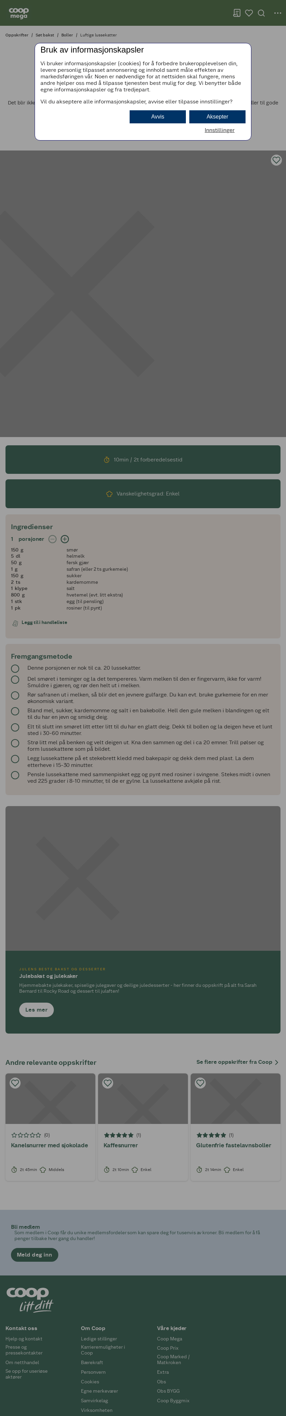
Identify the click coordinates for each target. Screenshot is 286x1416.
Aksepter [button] (217, 117)
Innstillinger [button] (220, 130)
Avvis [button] (157, 117)
